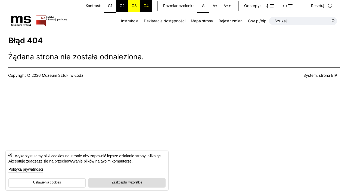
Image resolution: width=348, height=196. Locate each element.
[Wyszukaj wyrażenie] (333, 21)
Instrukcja (129, 21)
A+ (215, 5)
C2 (122, 5)
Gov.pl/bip (257, 21)
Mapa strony (202, 21)
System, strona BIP (320, 75)
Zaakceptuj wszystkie (127, 182)
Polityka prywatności (25, 169)
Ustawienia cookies (47, 182)
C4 (146, 5)
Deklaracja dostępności (164, 21)
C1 (110, 5)
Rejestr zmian (231, 21)
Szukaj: (302, 21)
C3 (134, 5)
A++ (227, 5)
